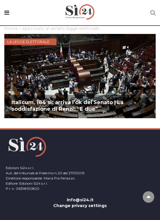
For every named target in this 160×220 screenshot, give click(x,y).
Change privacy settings (80, 205)
